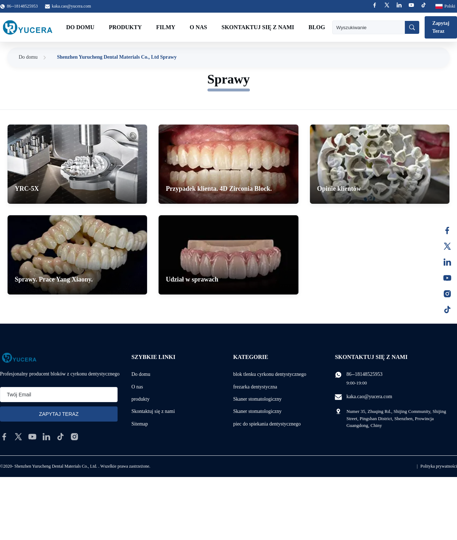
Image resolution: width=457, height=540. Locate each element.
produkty (140, 399)
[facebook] (4, 436)
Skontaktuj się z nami (257, 27)
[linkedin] (46, 436)
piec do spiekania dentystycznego (267, 424)
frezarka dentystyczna (255, 387)
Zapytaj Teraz (440, 27)
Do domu (80, 27)
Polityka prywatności (438, 466)
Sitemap (139, 424)
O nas (198, 27)
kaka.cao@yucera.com (71, 6)
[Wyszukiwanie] (412, 27)
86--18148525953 (364, 374)
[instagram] (74, 436)
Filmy (165, 27)
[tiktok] (60, 436)
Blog (317, 27)
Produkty (125, 27)
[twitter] (18, 436)
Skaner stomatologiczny (257, 399)
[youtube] (32, 436)
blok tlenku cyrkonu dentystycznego (269, 374)
